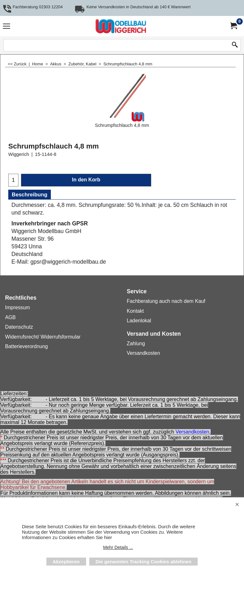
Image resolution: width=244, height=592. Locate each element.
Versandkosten (192, 432)
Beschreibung (29, 195)
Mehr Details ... (118, 547)
